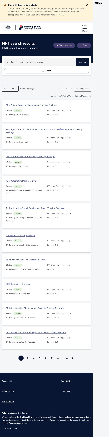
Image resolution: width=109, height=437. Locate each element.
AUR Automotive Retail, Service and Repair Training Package (35, 208)
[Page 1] (21, 358)
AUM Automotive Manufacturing (21, 181)
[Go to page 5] (45, 358)
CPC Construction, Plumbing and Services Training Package (35, 308)
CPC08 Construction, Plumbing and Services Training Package (36, 332)
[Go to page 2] (27, 358)
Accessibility (7, 381)
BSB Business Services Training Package (25, 260)
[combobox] (42, 62)
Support (66, 391)
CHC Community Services (18, 284)
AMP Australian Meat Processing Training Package (30, 156)
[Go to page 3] (33, 358)
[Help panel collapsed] (98, 3)
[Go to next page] (69, 358)
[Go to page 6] (51, 358)
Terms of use (8, 401)
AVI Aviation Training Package (20, 235)
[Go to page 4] (39, 358)
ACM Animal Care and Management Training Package (31, 105)
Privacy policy (8, 391)
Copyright (65, 381)
